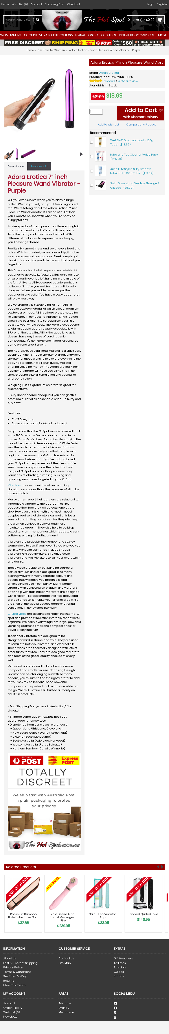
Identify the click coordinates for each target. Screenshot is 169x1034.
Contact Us (66, 959)
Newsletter (11, 1017)
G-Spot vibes (17, 614)
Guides (119, 972)
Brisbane (65, 1003)
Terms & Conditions (17, 972)
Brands (119, 976)
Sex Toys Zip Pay (15, 976)
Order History (12, 1008)
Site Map (65, 963)
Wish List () (11, 1012)
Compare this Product (141, 124)
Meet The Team (14, 985)
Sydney (64, 1008)
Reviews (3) (39, 166)
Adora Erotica (109, 73)
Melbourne (66, 1012)
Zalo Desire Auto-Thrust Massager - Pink (63, 917)
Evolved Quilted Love (143, 914)
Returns (8, 981)
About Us (9, 959)
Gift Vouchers (123, 959)
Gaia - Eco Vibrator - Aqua (103, 915)
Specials (120, 967)
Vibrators (14, 485)
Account (9, 1003)
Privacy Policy (13, 967)
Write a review (128, 81)
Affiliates (120, 963)
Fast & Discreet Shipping (20, 963)
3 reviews (108, 81)
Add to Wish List (108, 124)
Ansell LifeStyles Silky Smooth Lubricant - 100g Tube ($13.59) (132, 171)
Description (16, 166)
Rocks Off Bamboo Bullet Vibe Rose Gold (23, 915)
